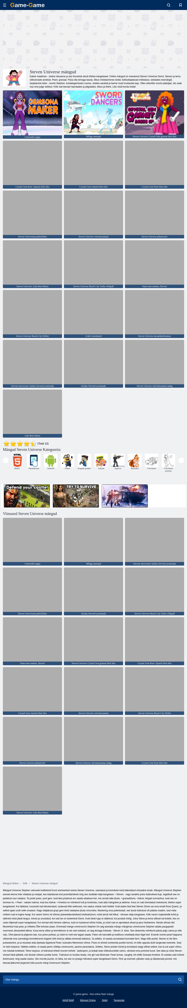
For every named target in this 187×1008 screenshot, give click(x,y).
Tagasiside (119, 1000)
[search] (180, 979)
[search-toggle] (169, 5)
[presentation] (5, 460)
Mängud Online (88, 1000)
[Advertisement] (48, 39)
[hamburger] (4, 5)
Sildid (104, 1000)
